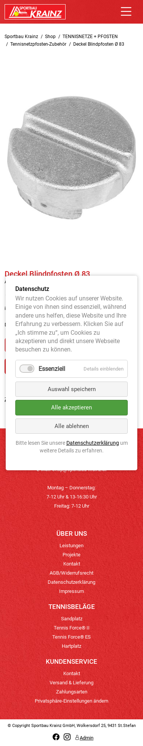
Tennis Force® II (72, 628)
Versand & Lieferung (71, 682)
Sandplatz (71, 618)
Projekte (71, 555)
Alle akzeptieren (71, 407)
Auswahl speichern (72, 389)
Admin (84, 738)
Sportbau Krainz (21, 36)
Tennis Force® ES (71, 637)
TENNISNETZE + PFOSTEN (90, 36)
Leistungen (71, 545)
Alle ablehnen (72, 426)
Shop (50, 36)
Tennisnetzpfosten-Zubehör (38, 44)
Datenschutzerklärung (71, 582)
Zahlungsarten (71, 692)
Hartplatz (71, 646)
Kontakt (71, 564)
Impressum (71, 591)
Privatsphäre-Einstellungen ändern (71, 701)
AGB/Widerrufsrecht (71, 573)
